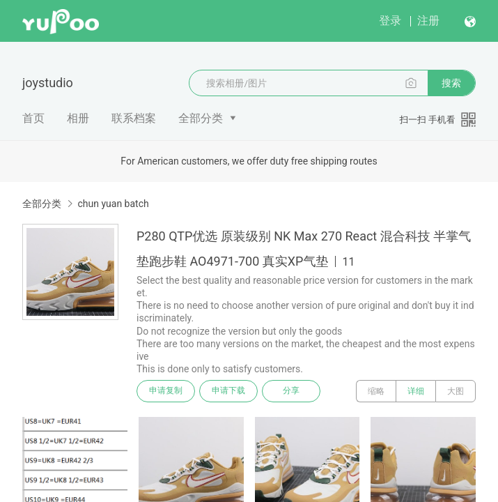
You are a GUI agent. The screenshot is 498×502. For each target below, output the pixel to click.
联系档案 (133, 118)
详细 (415, 391)
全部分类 (200, 118)
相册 (78, 118)
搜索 (451, 83)
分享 (291, 391)
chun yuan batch (112, 203)
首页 (33, 118)
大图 (455, 391)
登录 (390, 20)
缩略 (376, 391)
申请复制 (165, 391)
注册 (428, 20)
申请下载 (228, 391)
